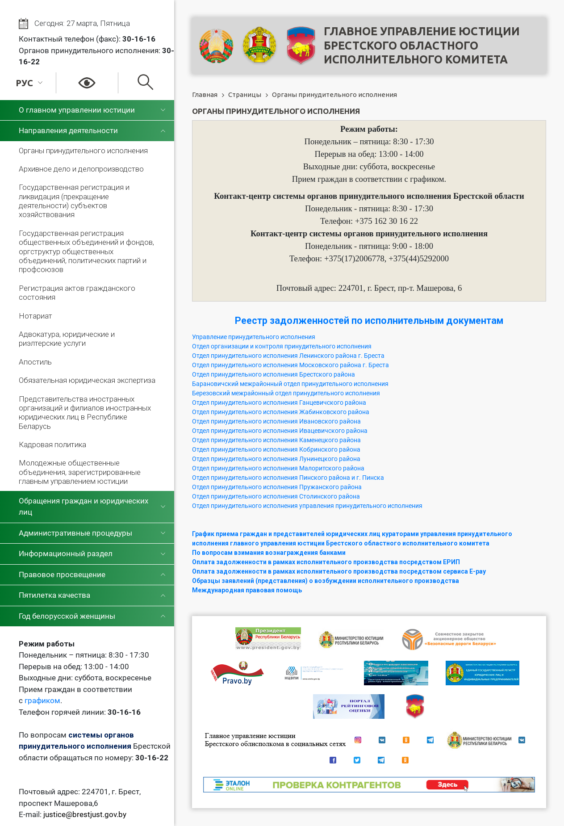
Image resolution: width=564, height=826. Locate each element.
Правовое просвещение (62, 574)
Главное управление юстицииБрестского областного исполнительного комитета (422, 45)
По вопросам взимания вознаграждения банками (269, 552)
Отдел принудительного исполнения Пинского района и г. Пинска (288, 477)
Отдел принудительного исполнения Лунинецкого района (276, 458)
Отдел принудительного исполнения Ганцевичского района (279, 402)
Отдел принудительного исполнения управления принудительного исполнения (307, 505)
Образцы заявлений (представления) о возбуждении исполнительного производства (325, 580)
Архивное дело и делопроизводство (81, 168)
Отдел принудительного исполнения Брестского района (273, 374)
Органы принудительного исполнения (83, 150)
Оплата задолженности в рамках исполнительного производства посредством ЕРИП (326, 562)
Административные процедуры (75, 532)
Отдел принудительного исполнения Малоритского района (278, 468)
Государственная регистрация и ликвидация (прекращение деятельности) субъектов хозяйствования (74, 201)
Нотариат (35, 315)
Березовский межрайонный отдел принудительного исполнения (286, 393)
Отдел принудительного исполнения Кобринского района (276, 449)
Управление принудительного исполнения (253, 336)
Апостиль (35, 361)
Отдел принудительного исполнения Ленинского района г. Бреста (288, 355)
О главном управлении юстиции (77, 109)
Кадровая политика (52, 444)
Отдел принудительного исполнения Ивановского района (276, 421)
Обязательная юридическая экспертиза (87, 380)
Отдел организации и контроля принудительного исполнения (282, 346)
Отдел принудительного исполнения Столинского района (276, 496)
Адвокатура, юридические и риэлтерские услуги (67, 339)
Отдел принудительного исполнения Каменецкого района (276, 440)
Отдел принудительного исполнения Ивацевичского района (280, 430)
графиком (42, 700)
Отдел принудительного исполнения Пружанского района (277, 487)
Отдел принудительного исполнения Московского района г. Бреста (290, 365)
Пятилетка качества (54, 595)
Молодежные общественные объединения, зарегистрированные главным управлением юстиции (80, 472)
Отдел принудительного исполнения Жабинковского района (280, 411)
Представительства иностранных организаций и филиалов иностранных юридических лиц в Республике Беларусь (85, 412)
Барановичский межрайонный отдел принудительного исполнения (290, 383)
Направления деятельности (68, 130)
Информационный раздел (66, 553)
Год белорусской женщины (67, 616)
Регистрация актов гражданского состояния (77, 293)
